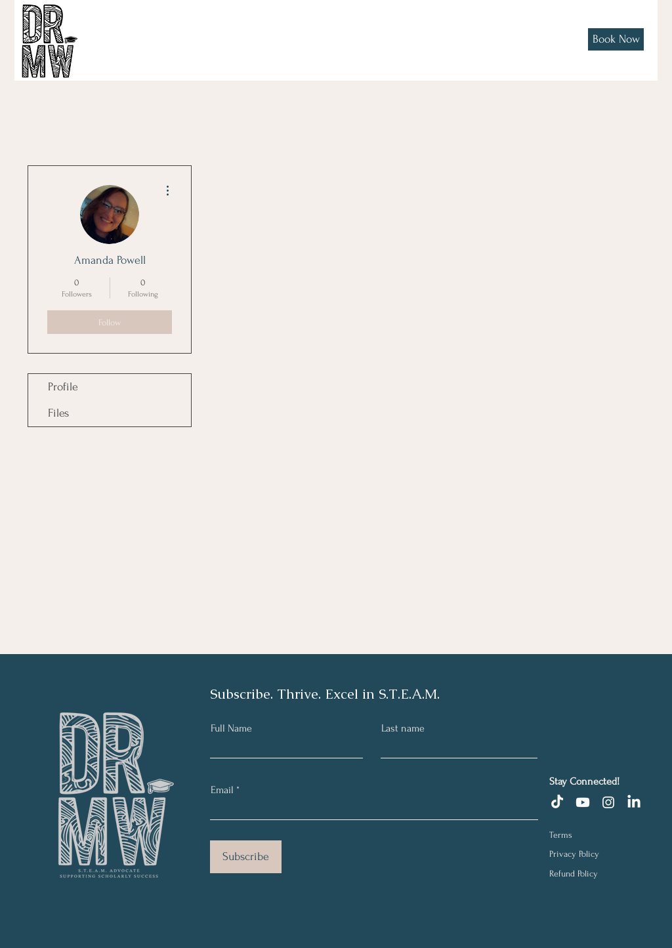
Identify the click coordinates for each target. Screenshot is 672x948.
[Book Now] (616, 39)
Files (58, 413)
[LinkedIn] (634, 802)
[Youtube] (583, 802)
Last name (403, 728)
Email (222, 790)
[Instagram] (608, 802)
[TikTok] (557, 802)
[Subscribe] (246, 856)
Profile (63, 387)
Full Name (231, 728)
